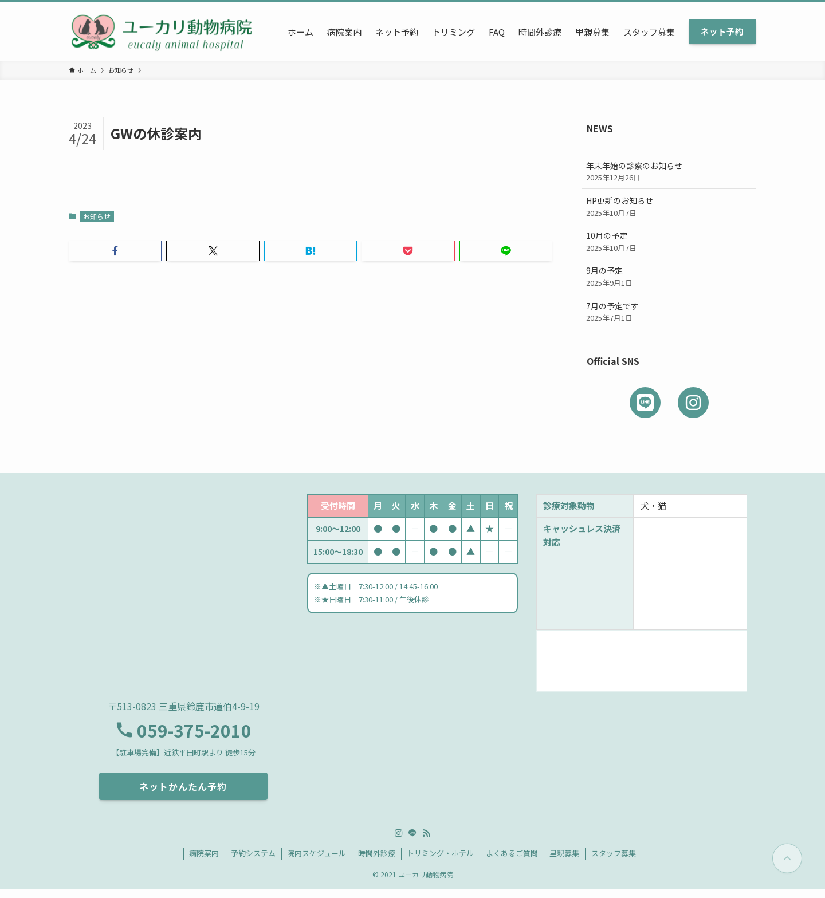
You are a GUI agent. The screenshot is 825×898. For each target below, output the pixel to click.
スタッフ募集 (613, 862)
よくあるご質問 (512, 862)
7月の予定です (669, 312)
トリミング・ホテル (440, 862)
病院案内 (204, 862)
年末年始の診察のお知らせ (669, 171)
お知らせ (97, 216)
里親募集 (564, 862)
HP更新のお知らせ (669, 206)
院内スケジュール (316, 862)
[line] (412, 842)
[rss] (426, 842)
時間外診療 (376, 862)
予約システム (253, 862)
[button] (115, 251)
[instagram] (399, 842)
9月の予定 (669, 276)
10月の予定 (669, 241)
